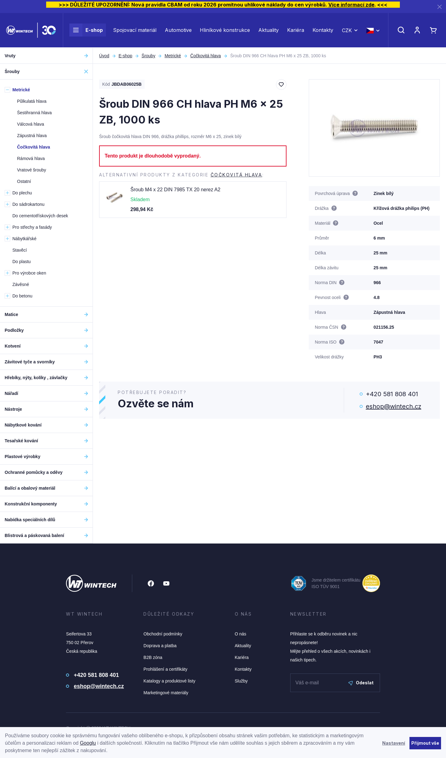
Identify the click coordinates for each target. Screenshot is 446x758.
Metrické (172, 55)
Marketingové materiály (165, 692)
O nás (240, 633)
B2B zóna (152, 657)
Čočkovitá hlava (205, 55)
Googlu (88, 743)
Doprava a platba (160, 645)
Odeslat (361, 682)
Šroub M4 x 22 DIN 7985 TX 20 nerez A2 (175, 189)
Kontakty (323, 30)
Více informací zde (351, 5)
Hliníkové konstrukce (225, 30)
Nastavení (393, 743)
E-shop (86, 30)
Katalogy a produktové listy (169, 680)
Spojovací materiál (134, 30)
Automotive (178, 30)
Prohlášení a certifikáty (165, 669)
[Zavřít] (439, 7)
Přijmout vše (425, 743)
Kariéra (295, 30)
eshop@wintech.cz (393, 406)
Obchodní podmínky (162, 633)
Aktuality (268, 30)
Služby (241, 680)
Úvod (104, 55)
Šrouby (148, 55)
